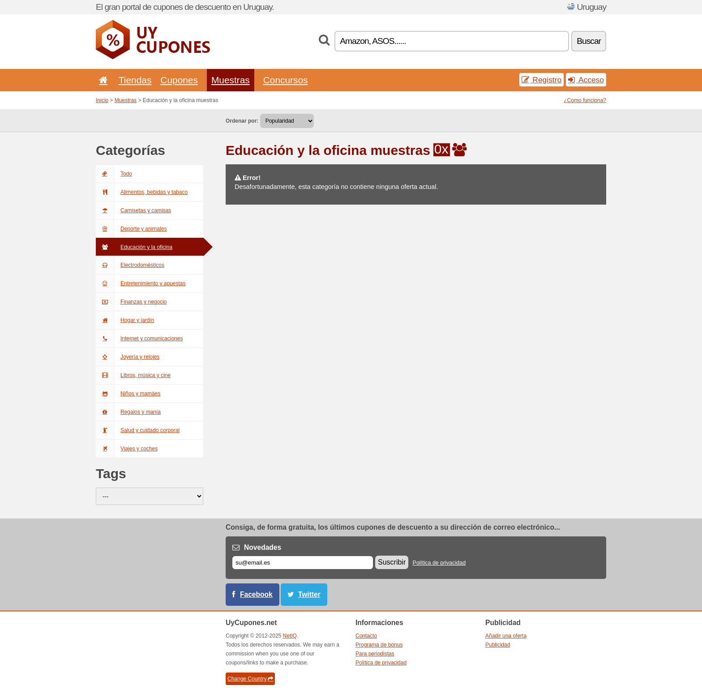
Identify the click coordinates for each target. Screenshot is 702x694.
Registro (542, 79)
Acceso (586, 79)
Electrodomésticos (130, 265)
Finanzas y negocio (131, 302)
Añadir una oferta (505, 636)
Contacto (366, 636)
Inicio (102, 100)
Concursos (285, 80)
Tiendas (135, 80)
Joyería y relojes (127, 357)
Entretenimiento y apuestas (140, 283)
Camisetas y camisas (133, 210)
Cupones (179, 80)
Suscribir (392, 562)
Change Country (250, 679)
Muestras (230, 80)
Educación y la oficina (134, 247)
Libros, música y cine (133, 375)
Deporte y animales (131, 229)
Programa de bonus (378, 645)
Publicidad (497, 645)
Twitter (309, 594)
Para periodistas (374, 654)
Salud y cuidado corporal (138, 430)
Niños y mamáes (128, 394)
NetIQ (290, 636)
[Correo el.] (302, 562)
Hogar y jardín (125, 320)
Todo (114, 174)
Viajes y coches (127, 449)
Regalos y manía (128, 412)
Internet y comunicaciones (139, 338)
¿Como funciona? (585, 100)
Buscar (589, 41)
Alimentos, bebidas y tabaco (142, 192)
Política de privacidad (439, 563)
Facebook (256, 594)
